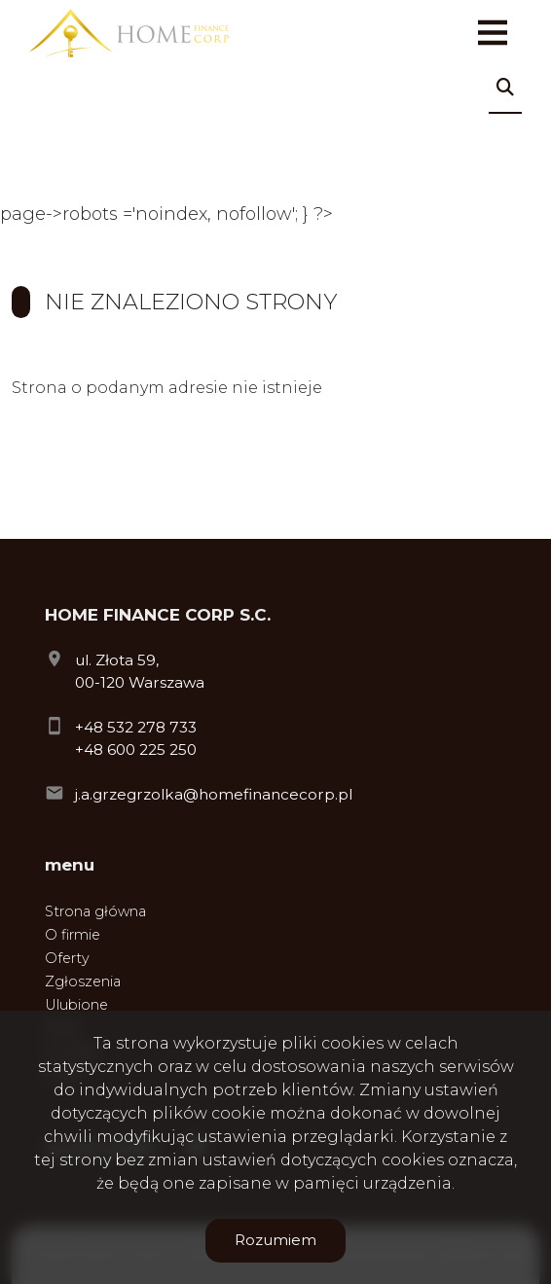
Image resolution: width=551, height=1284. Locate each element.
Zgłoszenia (83, 981)
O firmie (72, 935)
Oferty (67, 958)
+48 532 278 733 (136, 727)
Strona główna (95, 911)
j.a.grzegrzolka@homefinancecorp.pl (213, 794)
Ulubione (76, 1005)
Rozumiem (275, 1239)
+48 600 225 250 (136, 749)
